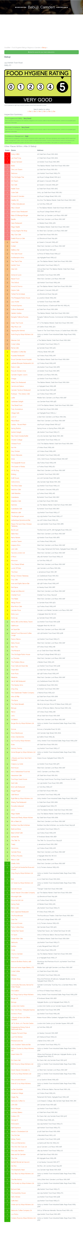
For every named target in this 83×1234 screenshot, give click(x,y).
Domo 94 (14, 618)
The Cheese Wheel (17, 565)
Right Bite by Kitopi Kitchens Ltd (22, 799)
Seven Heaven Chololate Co (20, 1070)
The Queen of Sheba (18, 467)
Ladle (13, 398)
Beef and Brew (16, 829)
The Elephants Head (18, 1170)
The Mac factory (16, 1180)
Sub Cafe (14, 185)
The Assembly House (18, 1193)
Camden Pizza (16, 611)
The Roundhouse (17, 916)
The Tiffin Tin (15, 841)
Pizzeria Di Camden (17, 197)
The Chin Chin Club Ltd (19, 1147)
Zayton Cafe (15, 291)
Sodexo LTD (15, 1117)
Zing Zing (14, 689)
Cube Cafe (14, 193)
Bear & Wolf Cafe (17, 833)
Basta (13, 166)
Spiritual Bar (15, 837)
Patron (13, 712)
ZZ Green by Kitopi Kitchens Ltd (22, 883)
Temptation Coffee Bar (18, 352)
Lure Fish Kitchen (17, 1037)
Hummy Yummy (16, 749)
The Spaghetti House (18, 463)
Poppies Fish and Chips (19, 1033)
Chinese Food (16, 444)
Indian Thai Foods (17, 323)
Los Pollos (14, 1215)
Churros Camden (17, 954)
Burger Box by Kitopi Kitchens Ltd (22, 724)
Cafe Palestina (15, 494)
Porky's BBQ (15, 155)
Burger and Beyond (17, 591)
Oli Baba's (14, 720)
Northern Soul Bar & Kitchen (20, 826)
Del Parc (14, 1166)
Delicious (14, 174)
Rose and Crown (16, 924)
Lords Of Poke (16, 569)
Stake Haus (14, 534)
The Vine (14, 1159)
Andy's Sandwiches (17, 737)
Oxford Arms (15, 482)
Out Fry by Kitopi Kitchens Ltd (21, 1074)
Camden (37, 48)
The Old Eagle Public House (20, 655)
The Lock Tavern (16, 170)
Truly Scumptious (17, 410)
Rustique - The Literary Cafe (20, 394)
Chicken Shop (15, 979)
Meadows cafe (16, 513)
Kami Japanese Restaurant (20, 912)
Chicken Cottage (16, 440)
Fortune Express (16, 306)
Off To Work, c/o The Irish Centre (22, 1024)
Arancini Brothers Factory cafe (21, 962)
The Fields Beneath (17, 705)
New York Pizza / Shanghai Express (23, 1010)
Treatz (13, 845)
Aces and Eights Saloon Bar (20, 584)
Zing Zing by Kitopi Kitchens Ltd (22, 874)
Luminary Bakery (16, 1113)
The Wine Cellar (16, 486)
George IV (14, 1120)
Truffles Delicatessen (18, 204)
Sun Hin (13, 448)
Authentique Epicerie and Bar (20, 521)
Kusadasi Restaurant (17, 356)
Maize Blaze (15, 421)
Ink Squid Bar (15, 630)
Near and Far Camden (18, 1155)
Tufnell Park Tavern (17, 931)
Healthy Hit (14, 200)
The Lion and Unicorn (18, 1080)
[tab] (41, 7)
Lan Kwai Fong (16, 158)
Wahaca (13, 975)
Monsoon (14, 561)
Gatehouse (14, 626)
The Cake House (16, 254)
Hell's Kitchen (15, 1197)
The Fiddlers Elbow (17, 662)
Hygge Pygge (15, 791)
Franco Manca (15, 639)
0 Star (29, 112)
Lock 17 (13, 417)
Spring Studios (16, 429)
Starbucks (14, 943)
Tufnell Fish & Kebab (18, 294)
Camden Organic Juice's (19, 375)
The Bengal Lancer (17, 517)
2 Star (39, 112)
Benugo (13, 708)
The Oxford (15, 283)
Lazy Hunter (15, 302)
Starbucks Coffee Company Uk (21, 1211)
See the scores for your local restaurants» (41, 52)
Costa (13, 950)
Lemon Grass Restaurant (19, 212)
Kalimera (14, 505)
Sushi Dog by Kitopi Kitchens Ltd (22, 335)
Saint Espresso (16, 1128)
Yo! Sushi (14, 935)
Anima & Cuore (16, 275)
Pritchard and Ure (17, 1041)
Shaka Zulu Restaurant (18, 383)
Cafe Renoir (15, 795)
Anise (13, 459)
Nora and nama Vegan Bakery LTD (22, 968)
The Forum (15, 958)
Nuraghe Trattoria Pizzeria (19, 317)
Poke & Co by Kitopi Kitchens (21, 1084)
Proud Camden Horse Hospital (21, 360)
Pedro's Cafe (15, 367)
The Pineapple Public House (20, 298)
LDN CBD (14, 1105)
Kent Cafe (14, 783)
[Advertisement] (41, 30)
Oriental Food (15, 595)
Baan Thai (14, 647)
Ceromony (14, 849)
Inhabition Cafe (16, 501)
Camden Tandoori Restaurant (21, 390)
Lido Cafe (14, 549)
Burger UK (14, 999)
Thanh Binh (15, 670)
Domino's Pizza (16, 1014)
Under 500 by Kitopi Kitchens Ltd (22, 1205)
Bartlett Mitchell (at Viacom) (20, 1162)
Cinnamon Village (17, 1094)
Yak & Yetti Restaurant (18, 682)
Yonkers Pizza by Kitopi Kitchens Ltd (23, 1218)
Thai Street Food (16, 406)
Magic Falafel (15, 227)
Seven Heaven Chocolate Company (23, 893)
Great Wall (14, 243)
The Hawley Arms (17, 685)
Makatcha (14, 678)
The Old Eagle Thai (17, 178)
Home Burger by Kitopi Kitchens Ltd (23, 753)
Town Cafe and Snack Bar (19, 666)
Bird (12, 879)
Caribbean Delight (17, 402)
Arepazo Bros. (16, 546)
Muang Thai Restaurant (18, 803)
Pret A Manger (16, 1109)
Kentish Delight (16, 433)
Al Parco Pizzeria (16, 856)
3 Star (44, 112)
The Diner (14, 572)
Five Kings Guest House (19, 780)
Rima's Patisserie (16, 455)
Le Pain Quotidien (17, 1090)
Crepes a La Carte (17, 764)
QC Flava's (14, 181)
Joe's (13, 716)
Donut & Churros (16, 287)
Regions (30, 48)
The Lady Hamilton (17, 1151)
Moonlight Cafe (16, 897)
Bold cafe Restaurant (18, 787)
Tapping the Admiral (18, 331)
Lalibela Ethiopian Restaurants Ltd (22, 364)
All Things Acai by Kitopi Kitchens (22, 995)
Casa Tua (14, 920)
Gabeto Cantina (16, 314)
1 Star (34, 112)
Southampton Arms (17, 258)
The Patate (14, 599)
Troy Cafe (14, 580)
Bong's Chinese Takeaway (20, 576)
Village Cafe (15, 413)
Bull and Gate (15, 1190)
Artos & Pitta (15, 697)
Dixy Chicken (15, 452)
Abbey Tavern (15, 1139)
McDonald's (15, 1124)
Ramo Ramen (15, 538)
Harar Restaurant (16, 223)
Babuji (44, 48)
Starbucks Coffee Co (18, 1101)
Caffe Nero (14, 1201)
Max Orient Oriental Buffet (19, 436)
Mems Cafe (15, 908)
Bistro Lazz (15, 614)
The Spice (14, 701)
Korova (13, 730)
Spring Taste (15, 904)
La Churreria (15, 659)
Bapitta (13, 220)
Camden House (16, 889)
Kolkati (13, 246)
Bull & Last (14, 530)
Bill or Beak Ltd (16, 822)
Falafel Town (15, 189)
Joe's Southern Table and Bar (21, 1045)
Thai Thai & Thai (16, 262)
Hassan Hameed (16, 162)
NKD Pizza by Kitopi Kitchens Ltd (22, 1064)
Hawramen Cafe (16, 776)
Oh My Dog (15, 471)
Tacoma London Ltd (18, 553)
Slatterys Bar (15, 250)
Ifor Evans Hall (16, 1061)
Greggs (13, 379)
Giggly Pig (14, 1097)
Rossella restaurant (17, 806)
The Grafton (15, 991)
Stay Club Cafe (16, 235)
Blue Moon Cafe (16, 607)
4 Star (49, 112)
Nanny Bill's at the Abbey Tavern (22, 622)
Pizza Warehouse (17, 733)
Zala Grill (14, 269)
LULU (13, 810)
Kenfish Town (15, 266)
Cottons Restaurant (17, 310)
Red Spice (14, 588)
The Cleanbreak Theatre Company (22, 693)
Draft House (15, 478)
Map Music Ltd (16, 327)
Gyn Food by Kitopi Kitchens (20, 741)
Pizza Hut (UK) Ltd (17, 901)
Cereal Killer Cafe (17, 939)
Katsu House (15, 643)
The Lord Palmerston (18, 1143)
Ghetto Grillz (15, 864)
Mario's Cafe (15, 860)
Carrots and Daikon (17, 387)
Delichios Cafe (16, 490)
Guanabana (15, 498)
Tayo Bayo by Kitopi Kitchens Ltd (22, 1174)
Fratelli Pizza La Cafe (18, 239)
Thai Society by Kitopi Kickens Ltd (22, 1184)
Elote (13, 745)
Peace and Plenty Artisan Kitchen (22, 818)
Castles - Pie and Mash (18, 425)
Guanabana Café (16, 509)
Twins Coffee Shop (17, 927)
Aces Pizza (14, 674)
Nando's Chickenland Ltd (19, 1132)
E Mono (13, 557)
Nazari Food (15, 279)
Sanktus (13, 947)
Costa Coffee (15, 344)
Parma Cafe (15, 348)
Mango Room (15, 603)
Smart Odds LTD (16, 1055)
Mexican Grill (15, 341)
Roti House (15, 768)
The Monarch (15, 651)
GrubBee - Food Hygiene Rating (15, 48)
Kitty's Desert (15, 208)
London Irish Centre (17, 1006)
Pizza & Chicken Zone (18, 371)
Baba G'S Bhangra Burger (19, 216)
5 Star (53, 112)
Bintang (13, 475)
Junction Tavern (16, 542)
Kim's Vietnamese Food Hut (20, 772)
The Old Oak (15, 1136)
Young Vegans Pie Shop (19, 231)
